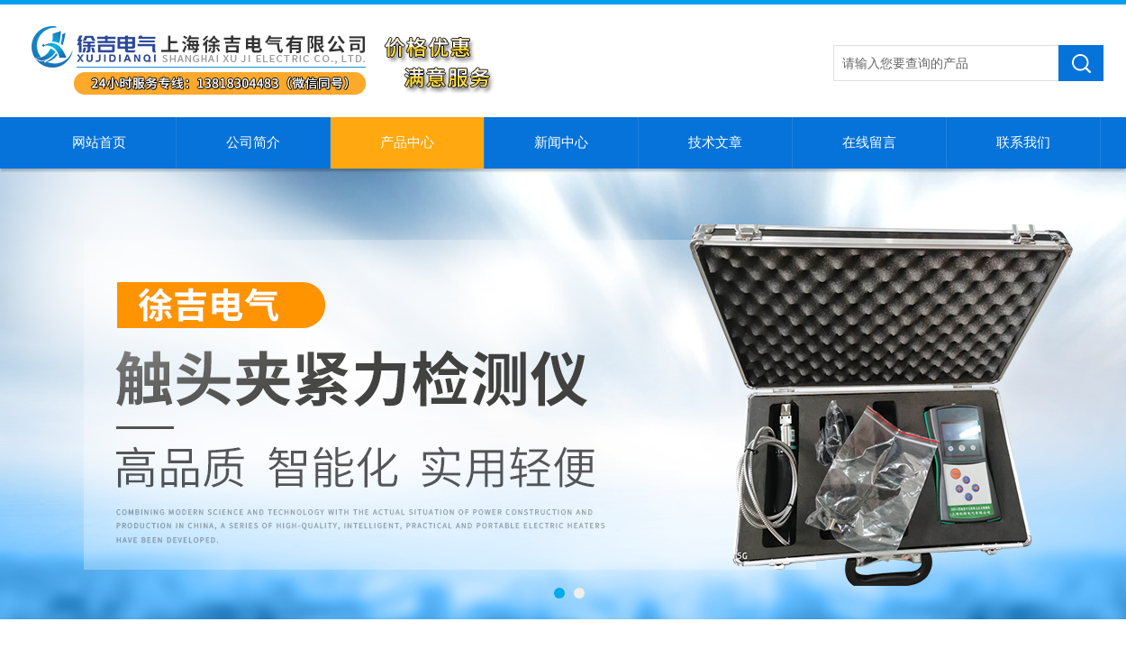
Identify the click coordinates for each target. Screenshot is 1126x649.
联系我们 (1023, 142)
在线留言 (869, 142)
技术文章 (715, 142)
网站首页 (99, 142)
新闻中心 (561, 142)
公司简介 (253, 142)
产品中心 (407, 142)
